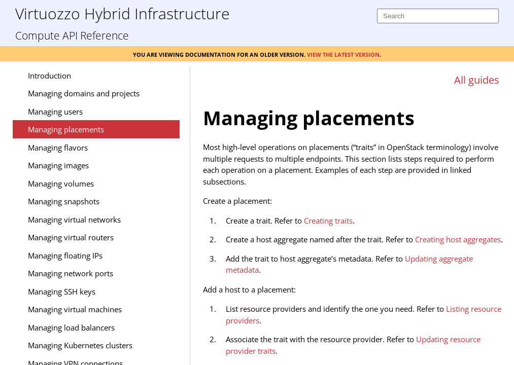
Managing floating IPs (65, 255)
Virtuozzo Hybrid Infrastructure (122, 13)
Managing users (55, 111)
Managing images (58, 165)
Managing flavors (58, 147)
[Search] (438, 16)
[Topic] (356, 227)
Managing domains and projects (84, 93)
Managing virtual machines (75, 309)
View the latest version (343, 54)
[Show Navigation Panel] (170, 74)
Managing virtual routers (71, 237)
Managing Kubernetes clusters (80, 345)
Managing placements (66, 129)
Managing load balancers (71, 327)
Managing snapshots (63, 201)
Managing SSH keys (61, 291)
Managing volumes (61, 183)
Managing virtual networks (74, 219)
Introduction (49, 75)
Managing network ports (70, 273)
